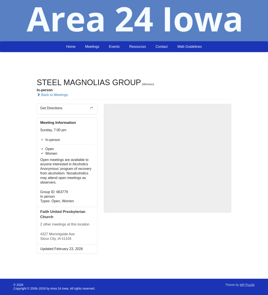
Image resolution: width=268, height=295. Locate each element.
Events (114, 46)
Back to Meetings (52, 95)
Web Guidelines (189, 46)
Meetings (92, 46)
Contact (162, 46)
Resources (137, 46)
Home (71, 46)
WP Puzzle (247, 285)
